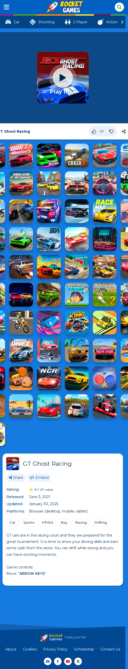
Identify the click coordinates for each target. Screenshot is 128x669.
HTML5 (47, 522)
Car (12, 522)
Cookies (30, 649)
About (11, 649)
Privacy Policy (55, 649)
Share (16, 477)
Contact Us (110, 649)
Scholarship (84, 649)
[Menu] (6, 7)
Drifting (101, 522)
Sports (28, 522)
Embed (39, 477)
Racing (81, 522)
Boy (64, 522)
